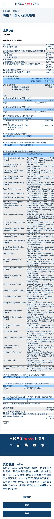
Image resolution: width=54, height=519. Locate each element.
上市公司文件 (9, 457)
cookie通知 (40, 487)
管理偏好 (27, 499)
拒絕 (27, 508)
